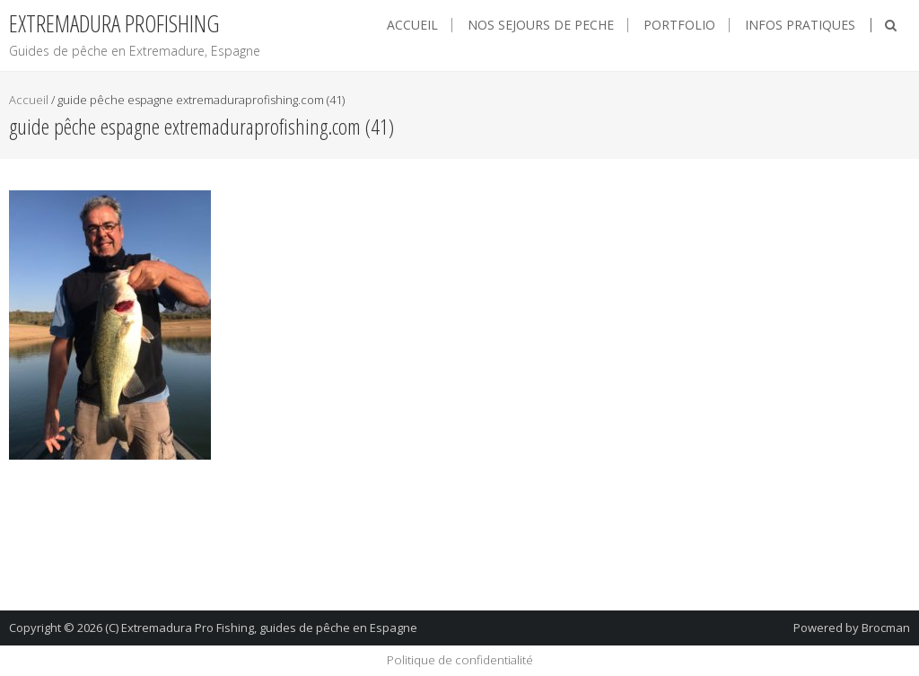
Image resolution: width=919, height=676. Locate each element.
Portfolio (679, 25)
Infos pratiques (800, 25)
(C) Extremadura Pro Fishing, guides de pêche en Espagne (261, 627)
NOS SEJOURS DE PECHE (541, 25)
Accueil (412, 25)
